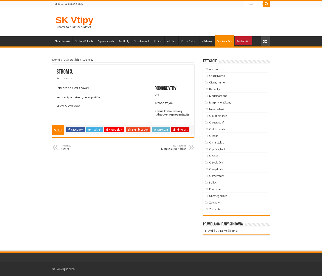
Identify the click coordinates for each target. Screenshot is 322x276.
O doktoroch (142, 41)
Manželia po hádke (164, 147)
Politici (158, 41)
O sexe (213, 155)
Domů (56, 59)
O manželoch (189, 41)
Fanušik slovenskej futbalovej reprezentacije (172, 112)
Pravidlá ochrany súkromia (221, 230)
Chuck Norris (62, 41)
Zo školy (124, 41)
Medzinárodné (218, 95)
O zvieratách (224, 41)
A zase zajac (164, 103)
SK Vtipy (74, 20)
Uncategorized (218, 195)
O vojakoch (216, 169)
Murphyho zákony (220, 102)
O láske (213, 135)
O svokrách (216, 162)
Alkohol (171, 41)
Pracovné (215, 189)
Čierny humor (217, 82)
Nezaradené (216, 109)
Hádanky (207, 41)
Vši (157, 95)
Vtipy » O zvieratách (68, 105)
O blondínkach (84, 41)
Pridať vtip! (243, 41)
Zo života (215, 209)
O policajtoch (106, 41)
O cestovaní (216, 122)
